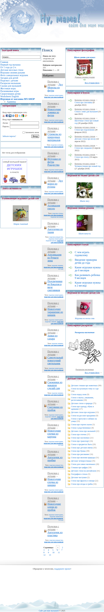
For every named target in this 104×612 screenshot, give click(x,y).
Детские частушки (79, 477)
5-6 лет (60, 520)
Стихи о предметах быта (81, 444)
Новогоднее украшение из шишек (55, 312)
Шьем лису (84, 201)
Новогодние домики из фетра (54, 112)
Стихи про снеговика (83, 102)
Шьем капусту (85, 233)
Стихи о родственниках (81, 428)
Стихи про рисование (80, 454)
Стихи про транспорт (80, 441)
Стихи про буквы (78, 451)
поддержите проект (62, 569)
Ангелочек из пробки (55, 459)
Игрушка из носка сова (84, 318)
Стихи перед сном (78, 394)
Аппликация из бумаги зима (54, 257)
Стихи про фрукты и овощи (82, 481)
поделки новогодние (56, 95)
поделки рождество (56, 237)
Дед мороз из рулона (55, 183)
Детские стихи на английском (83, 471)
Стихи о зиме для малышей (86, 111)
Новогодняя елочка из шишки (54, 482)
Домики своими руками (85, 77)
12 (44, 555)
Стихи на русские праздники (83, 415)
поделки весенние (57, 217)
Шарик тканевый (20, 224)
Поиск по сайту (56, 15)
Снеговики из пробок (55, 408)
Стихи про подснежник (84, 130)
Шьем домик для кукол (84, 57)
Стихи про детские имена (82, 448)
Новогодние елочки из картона (54, 433)
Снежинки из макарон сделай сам (54, 385)
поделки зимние (57, 265)
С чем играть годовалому (82, 254)
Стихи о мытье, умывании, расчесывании (82, 398)
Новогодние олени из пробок (54, 507)
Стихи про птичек (78, 434)
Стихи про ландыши (83, 148)
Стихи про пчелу (82, 157)
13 (50, 555)
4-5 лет (60, 269)
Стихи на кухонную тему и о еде (85, 389)
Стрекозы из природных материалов (54, 137)
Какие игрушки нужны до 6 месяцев (88, 269)
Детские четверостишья (81, 461)
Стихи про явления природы (83, 457)
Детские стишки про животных (84, 385)
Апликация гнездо (53, 207)
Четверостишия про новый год (88, 166)
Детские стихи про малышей (83, 431)
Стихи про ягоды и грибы (82, 484)
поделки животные (56, 516)
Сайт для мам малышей (49, 611)
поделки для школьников (53, 97)
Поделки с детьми (53, 83)
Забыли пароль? (9, 136)
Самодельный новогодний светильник (55, 360)
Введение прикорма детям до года (86, 261)
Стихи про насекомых (80, 438)
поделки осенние (57, 145)
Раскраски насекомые (85, 369)
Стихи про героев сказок (81, 424)
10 (53, 552)
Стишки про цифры (79, 467)
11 (59, 552)
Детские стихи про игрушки (83, 412)
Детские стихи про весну (85, 139)
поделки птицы (57, 213)
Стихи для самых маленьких (83, 464)
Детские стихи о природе (81, 403)
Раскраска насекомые (84, 332)
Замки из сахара (52, 337)
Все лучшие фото (92, 83)
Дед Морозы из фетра (55, 87)
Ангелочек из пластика (55, 534)
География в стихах (79, 474)
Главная (43, 15)
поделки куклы (51, 241)
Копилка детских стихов (85, 100)
